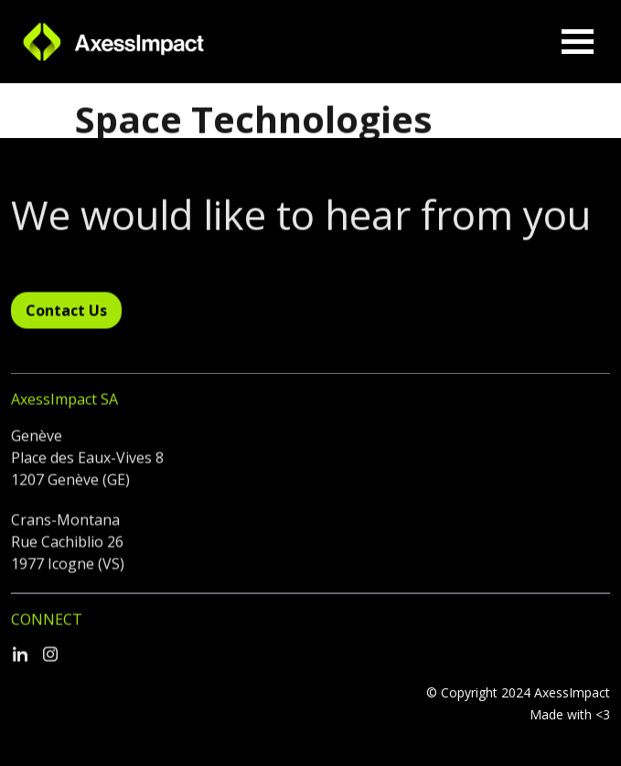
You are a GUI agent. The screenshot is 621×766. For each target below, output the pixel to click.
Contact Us (66, 315)
